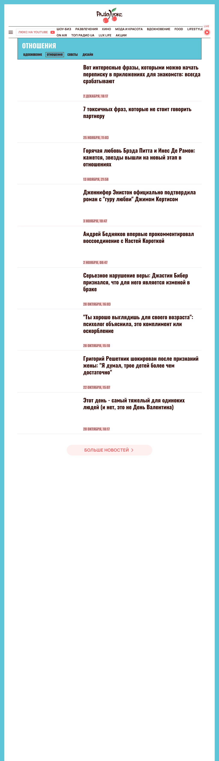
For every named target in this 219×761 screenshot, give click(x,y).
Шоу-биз (64, 29)
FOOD (179, 29)
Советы (72, 54)
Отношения (55, 54)
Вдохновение (158, 29)
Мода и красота (129, 29)
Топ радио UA (82, 35)
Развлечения (86, 29)
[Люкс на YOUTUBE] (37, 32)
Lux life (105, 35)
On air (62, 35)
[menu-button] (11, 32)
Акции (121, 35)
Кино (106, 29)
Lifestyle (195, 29)
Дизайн (87, 54)
